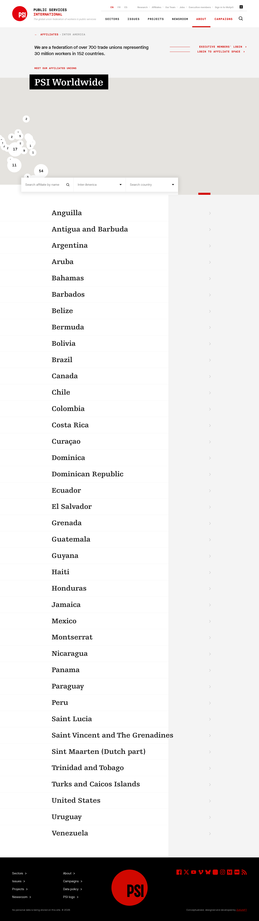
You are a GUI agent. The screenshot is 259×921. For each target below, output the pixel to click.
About (201, 19)
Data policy (71, 889)
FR (119, 7)
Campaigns (223, 19)
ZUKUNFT (241, 910)
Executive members (200, 7)
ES (125, 7)
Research (142, 7)
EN (112, 7)
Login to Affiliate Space (219, 51)
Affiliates (156, 7)
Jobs (182, 7)
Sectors (112, 19)
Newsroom (180, 19)
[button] (26, 119)
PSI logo (69, 897)
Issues (133, 19)
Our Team (170, 7)
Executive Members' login (220, 47)
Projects (156, 19)
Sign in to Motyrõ (224, 7)
